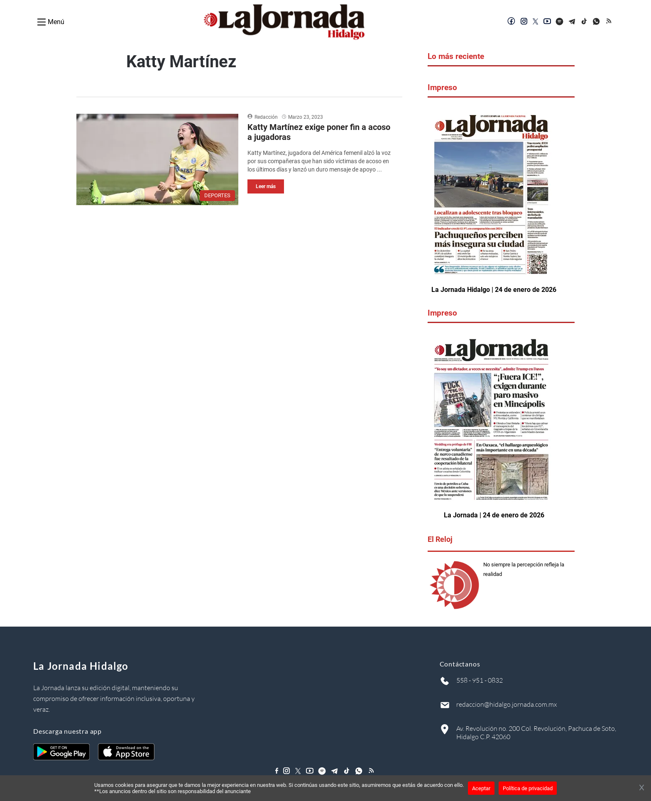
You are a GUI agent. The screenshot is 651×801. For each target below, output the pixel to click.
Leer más (266, 186)
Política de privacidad (528, 788)
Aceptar (481, 788)
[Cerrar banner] (641, 788)
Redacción (266, 117)
